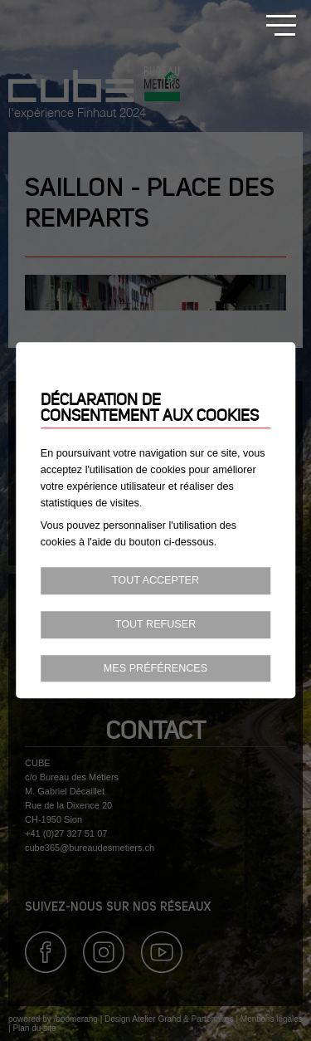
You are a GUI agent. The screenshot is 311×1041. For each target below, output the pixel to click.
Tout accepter (155, 580)
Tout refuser (156, 624)
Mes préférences (155, 668)
